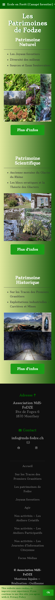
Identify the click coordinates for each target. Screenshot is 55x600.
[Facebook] (19, 448)
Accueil (27, 466)
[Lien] (27, 453)
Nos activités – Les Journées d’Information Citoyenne (27, 545)
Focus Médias (27, 558)
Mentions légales (25, 578)
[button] (3, 4)
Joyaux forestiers (27, 499)
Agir (27, 507)
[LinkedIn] (36, 448)
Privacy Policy (18, 597)
